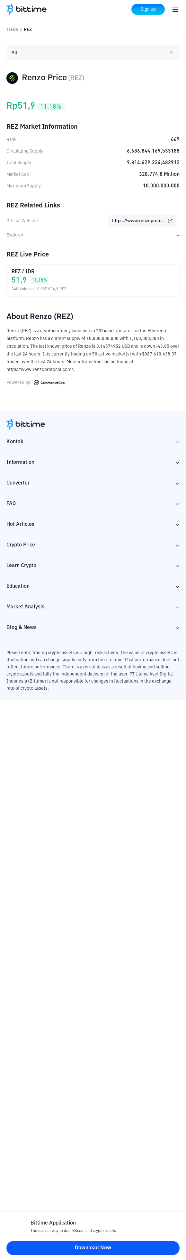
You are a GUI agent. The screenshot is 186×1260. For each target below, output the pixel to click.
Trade (12, 29)
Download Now (93, 1248)
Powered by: (35, 382)
